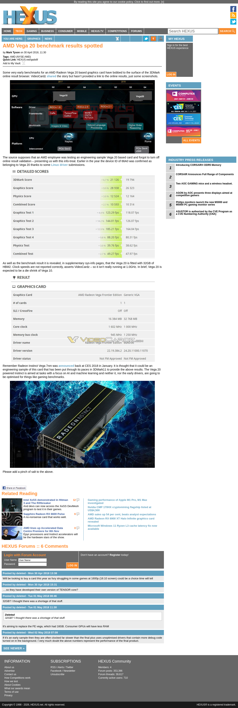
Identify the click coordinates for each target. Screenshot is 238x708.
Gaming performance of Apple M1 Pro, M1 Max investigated (117, 501)
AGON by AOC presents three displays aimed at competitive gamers (204, 194)
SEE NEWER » (14, 648)
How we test (11, 681)
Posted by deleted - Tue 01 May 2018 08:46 (30, 596)
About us (9, 667)
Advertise (9, 670)
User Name (10, 559)
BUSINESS (47, 31)
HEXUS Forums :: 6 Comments (35, 546)
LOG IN (171, 74)
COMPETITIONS (117, 31)
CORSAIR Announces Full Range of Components (205, 174)
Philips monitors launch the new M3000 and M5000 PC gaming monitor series (201, 203)
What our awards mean (17, 688)
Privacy (8, 695)
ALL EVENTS (191, 140)
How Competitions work (17, 677)
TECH (19, 31)
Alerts (61, 667)
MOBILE (82, 31)
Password (9, 564)
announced (66, 365)
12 (74, 500)
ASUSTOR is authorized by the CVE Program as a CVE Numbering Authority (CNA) (204, 212)
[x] (162, 1)
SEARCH (227, 31)
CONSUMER (65, 31)
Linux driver (59, 164)
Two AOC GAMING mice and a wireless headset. (204, 183)
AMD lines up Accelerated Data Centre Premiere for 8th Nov (43, 529)
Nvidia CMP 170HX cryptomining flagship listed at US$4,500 (119, 509)
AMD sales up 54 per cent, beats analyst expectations (122, 514)
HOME (7, 31)
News (48, 38)
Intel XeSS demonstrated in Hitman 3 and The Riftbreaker (45, 501)
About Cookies (12, 684)
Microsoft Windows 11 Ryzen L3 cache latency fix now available (122, 527)
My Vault (15, 63)
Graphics (33, 38)
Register (115, 554)
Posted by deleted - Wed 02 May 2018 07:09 (30, 632)
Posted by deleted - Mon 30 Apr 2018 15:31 (30, 584)
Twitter (69, 667)
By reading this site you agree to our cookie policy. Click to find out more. (117, 1)
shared (51, 76)
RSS (53, 667)
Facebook (55, 670)
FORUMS (136, 31)
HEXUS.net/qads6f (27, 59)
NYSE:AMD (23, 56)
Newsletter (69, 670)
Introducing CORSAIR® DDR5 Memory (198, 165)
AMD (13, 56)
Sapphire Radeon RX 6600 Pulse (44, 514)
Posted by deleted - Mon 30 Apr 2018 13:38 (30, 573)
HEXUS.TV (97, 31)
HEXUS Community (114, 661)
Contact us (10, 674)
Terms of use (11, 691)
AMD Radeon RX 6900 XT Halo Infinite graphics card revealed (121, 520)
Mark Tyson (13, 52)
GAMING (32, 31)
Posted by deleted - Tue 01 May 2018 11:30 (30, 607)
